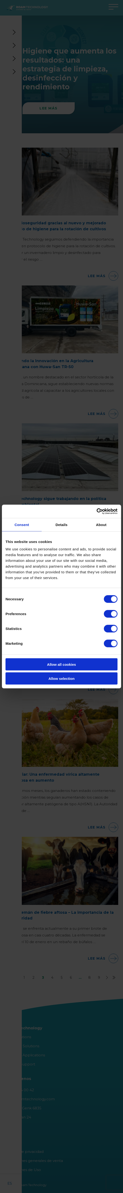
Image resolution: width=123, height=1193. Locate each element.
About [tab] (101, 524)
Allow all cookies (61, 664)
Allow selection (61, 678)
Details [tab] (61, 524)
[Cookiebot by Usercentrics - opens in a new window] (96, 511)
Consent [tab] (22, 524)
